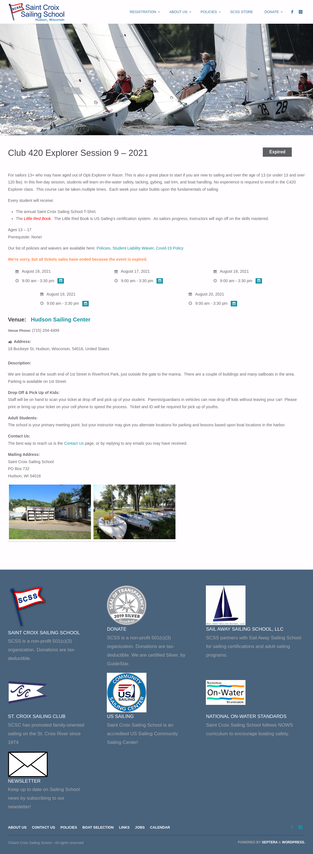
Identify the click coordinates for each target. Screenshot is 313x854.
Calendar (160, 827)
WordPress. (293, 842)
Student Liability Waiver (133, 248)
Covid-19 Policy (170, 248)
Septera (269, 842)
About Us (17, 827)
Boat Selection (98, 827)
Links (124, 827)
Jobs (140, 827)
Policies (103, 248)
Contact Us (74, 443)
